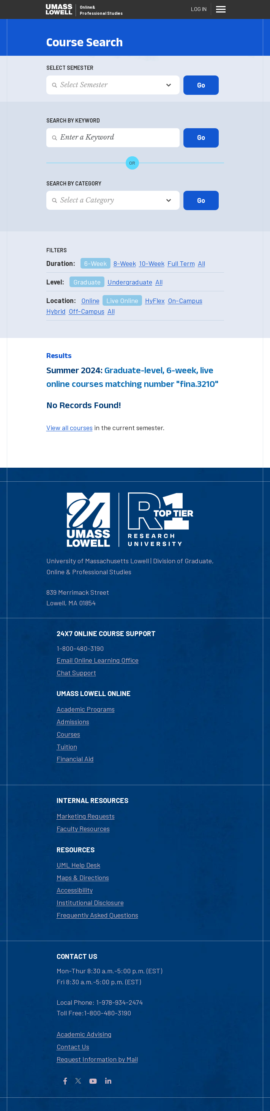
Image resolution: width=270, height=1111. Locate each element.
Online (90, 300)
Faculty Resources (83, 828)
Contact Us (73, 1046)
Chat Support (76, 672)
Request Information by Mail (97, 1059)
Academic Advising (84, 1034)
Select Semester (69, 67)
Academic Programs (86, 709)
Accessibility (75, 890)
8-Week (125, 263)
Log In (199, 9)
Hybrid (56, 311)
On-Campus (185, 300)
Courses (68, 734)
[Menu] (221, 9)
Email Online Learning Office (98, 660)
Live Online (122, 300)
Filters (56, 250)
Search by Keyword (73, 120)
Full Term (181, 263)
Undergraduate (129, 282)
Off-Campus (86, 311)
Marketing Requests (86, 816)
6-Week (95, 263)
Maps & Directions (83, 877)
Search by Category (73, 183)
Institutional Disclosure (90, 902)
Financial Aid (75, 758)
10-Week (151, 263)
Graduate (87, 282)
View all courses (69, 427)
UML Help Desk (78, 865)
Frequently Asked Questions (97, 915)
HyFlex (155, 300)
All (201, 263)
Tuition (67, 746)
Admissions (73, 721)
